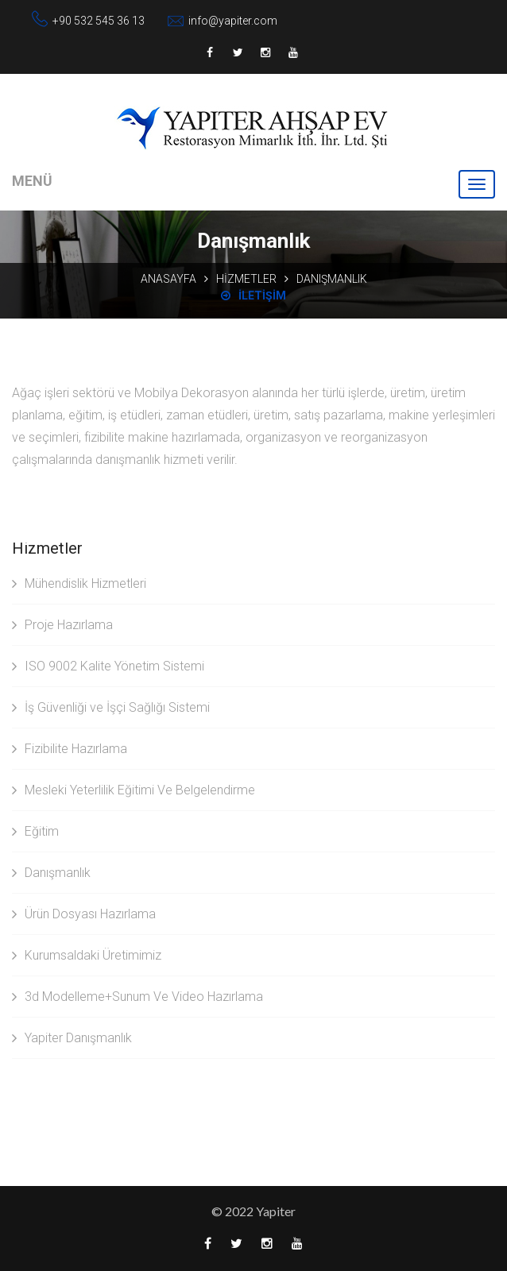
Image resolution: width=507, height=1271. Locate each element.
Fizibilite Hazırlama (69, 748)
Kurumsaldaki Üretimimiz (86, 955)
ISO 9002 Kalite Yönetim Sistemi (108, 666)
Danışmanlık (51, 872)
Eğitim (35, 831)
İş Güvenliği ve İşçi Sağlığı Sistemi (111, 707)
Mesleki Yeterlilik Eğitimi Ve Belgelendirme (133, 790)
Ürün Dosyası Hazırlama (84, 913)
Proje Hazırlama (62, 624)
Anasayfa (168, 278)
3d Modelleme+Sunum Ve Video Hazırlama (137, 996)
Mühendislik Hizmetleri (79, 583)
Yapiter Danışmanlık (72, 1037)
